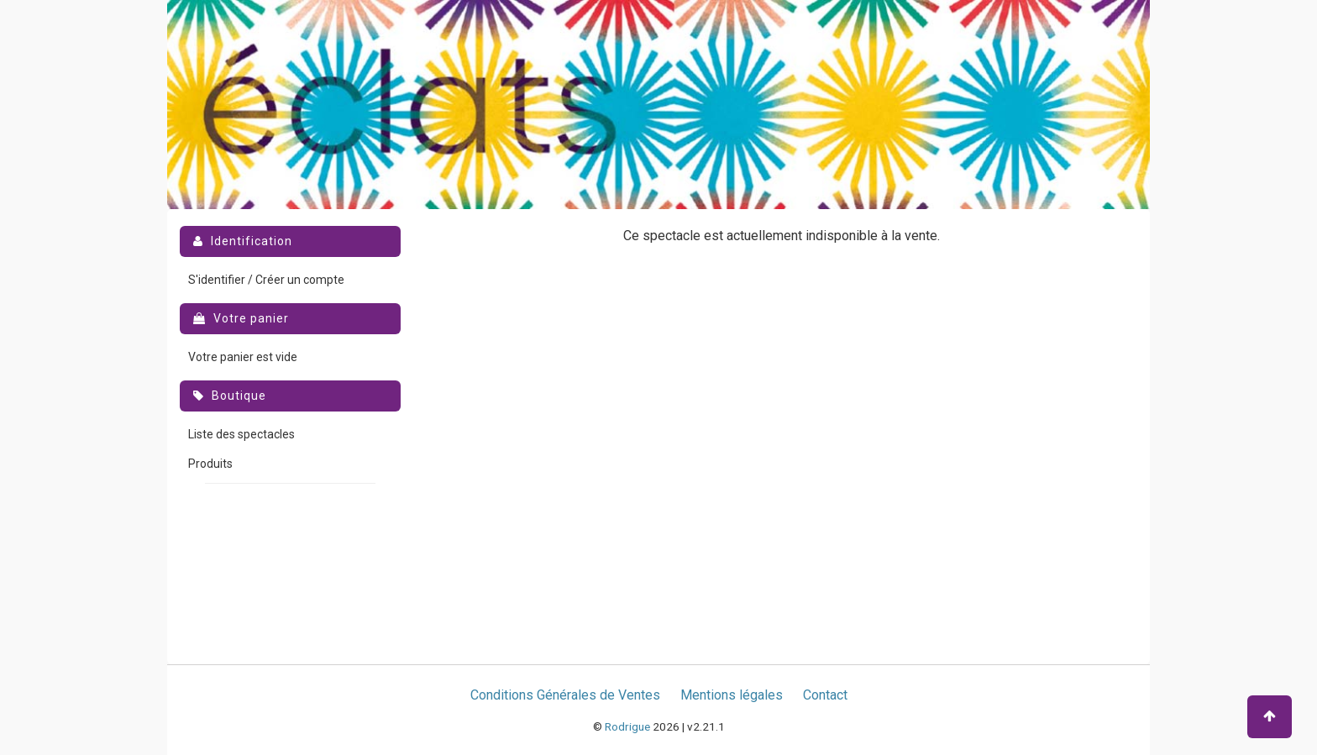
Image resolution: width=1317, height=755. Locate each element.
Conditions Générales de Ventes (565, 695)
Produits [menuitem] (210, 463)
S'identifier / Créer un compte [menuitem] (266, 279)
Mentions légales (731, 695)
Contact (825, 695)
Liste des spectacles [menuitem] (241, 434)
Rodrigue (627, 726)
